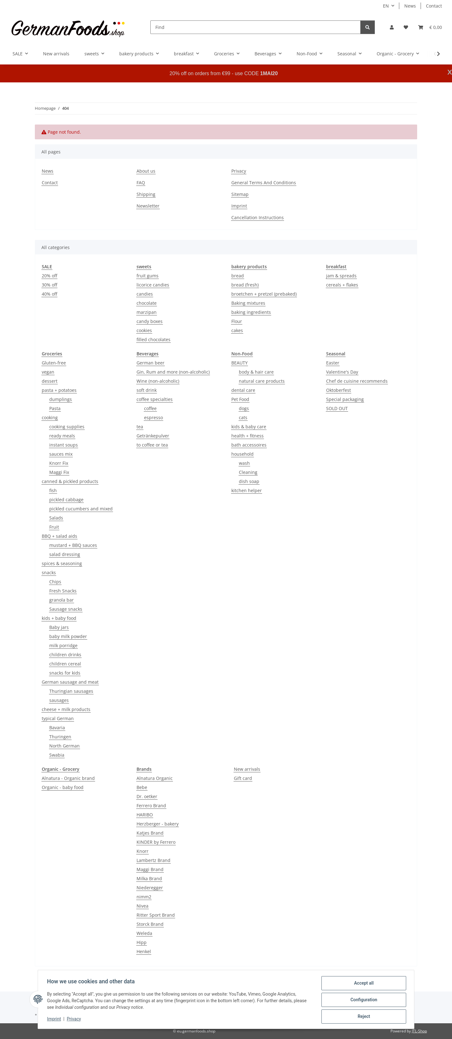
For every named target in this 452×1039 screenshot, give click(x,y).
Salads (56, 518)
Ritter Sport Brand (156, 915)
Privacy (75, 1019)
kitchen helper (246, 490)
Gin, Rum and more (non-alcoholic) (173, 372)
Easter (332, 363)
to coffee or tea (152, 445)
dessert (49, 381)
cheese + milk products (66, 709)
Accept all (363, 983)
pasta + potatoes (59, 390)
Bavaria (57, 728)
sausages (59, 700)
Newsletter (148, 206)
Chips (55, 582)
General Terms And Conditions (263, 183)
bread (237, 276)
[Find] (255, 27)
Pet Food (240, 399)
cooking (50, 417)
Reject (363, 1016)
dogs (244, 408)
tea (140, 427)
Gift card (243, 778)
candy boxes (150, 321)
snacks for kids (64, 673)
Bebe (142, 787)
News (410, 6)
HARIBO (145, 815)
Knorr (142, 851)
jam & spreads (341, 276)
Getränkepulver (153, 436)
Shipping (146, 194)
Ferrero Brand (151, 805)
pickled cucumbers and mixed (81, 509)
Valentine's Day (342, 372)
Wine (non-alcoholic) (158, 381)
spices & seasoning (62, 563)
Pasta (55, 408)
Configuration (362, 1000)
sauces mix (61, 454)
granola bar (61, 600)
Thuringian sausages (71, 691)
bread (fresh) (245, 285)
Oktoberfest (338, 390)
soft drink (147, 390)
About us (146, 171)
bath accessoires (248, 445)
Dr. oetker (147, 796)
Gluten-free (54, 363)
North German (64, 746)
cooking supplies (66, 427)
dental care (243, 390)
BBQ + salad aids (59, 536)
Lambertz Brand (153, 860)
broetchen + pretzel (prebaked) (264, 294)
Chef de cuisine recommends (357, 381)
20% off (49, 276)
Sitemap (240, 194)
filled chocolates (153, 339)
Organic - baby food (62, 787)
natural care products (262, 381)
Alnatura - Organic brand (68, 778)
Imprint (55, 1019)
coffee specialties (155, 399)
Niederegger (150, 888)
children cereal (65, 664)
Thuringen (60, 737)
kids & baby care (248, 427)
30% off (49, 285)
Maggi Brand (150, 869)
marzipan (147, 312)
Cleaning (248, 472)
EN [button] (386, 6)
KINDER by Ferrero (156, 842)
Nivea (142, 906)
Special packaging (345, 399)
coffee (150, 408)
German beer (150, 363)
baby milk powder (68, 636)
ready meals (62, 436)
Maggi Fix (59, 472)
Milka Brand (149, 878)
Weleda (144, 933)
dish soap (249, 481)
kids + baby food (59, 618)
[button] (392, 27)
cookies (144, 330)
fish (53, 490)
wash (244, 463)
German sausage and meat (70, 682)
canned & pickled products (70, 481)
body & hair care (256, 372)
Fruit (54, 527)
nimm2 (144, 897)
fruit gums (148, 276)
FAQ (141, 183)
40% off (49, 294)
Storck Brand (150, 924)
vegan (48, 372)
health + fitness (247, 436)
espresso (153, 417)
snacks (49, 572)
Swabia (56, 755)
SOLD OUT (337, 408)
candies (145, 294)
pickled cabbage (66, 500)
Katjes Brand (150, 833)
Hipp (142, 942)
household (242, 454)
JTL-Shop (419, 1031)
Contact (434, 6)
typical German (58, 718)
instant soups (63, 445)
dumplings (60, 399)
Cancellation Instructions (257, 217)
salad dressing (64, 554)
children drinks (65, 655)
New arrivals (247, 769)
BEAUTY (239, 363)
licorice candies (153, 285)
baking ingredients (251, 312)
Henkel (144, 951)
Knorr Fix (58, 463)
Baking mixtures (248, 303)
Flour (236, 321)
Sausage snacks (65, 609)
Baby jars (59, 627)
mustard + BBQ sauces (73, 545)
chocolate (147, 303)
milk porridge (63, 645)
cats (243, 417)
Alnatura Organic (155, 778)
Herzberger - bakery (158, 824)
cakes (237, 330)
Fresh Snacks (63, 591)
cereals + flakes (342, 285)
